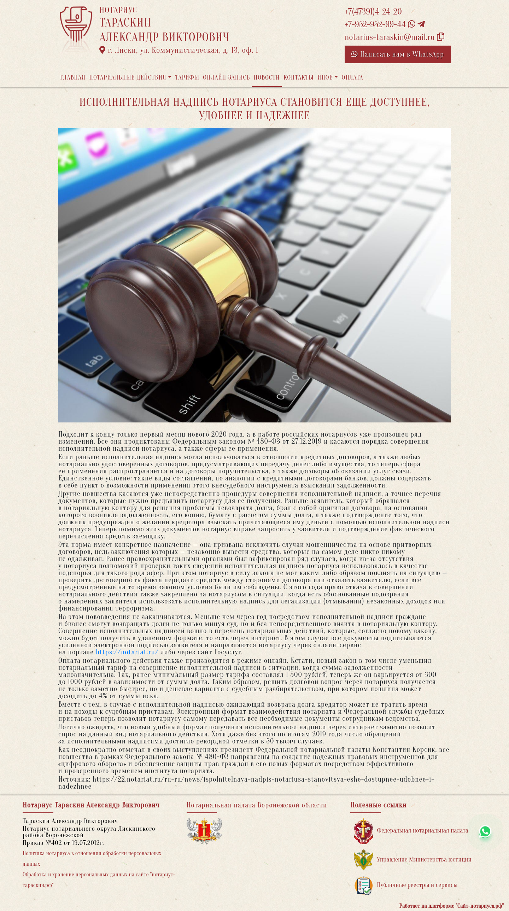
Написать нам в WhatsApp (397, 54)
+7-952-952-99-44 (385, 24)
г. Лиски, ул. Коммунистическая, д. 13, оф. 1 (178, 50)
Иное (325, 77)
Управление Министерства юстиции (413, 859)
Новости (267, 77)
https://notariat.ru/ (127, 652)
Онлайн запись (226, 77)
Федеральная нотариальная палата (411, 831)
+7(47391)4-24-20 (373, 12)
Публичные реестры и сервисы (405, 885)
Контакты (298, 77)
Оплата (352, 77)
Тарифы (187, 77)
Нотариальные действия (127, 77)
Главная (73, 77)
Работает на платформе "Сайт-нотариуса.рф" (451, 906)
